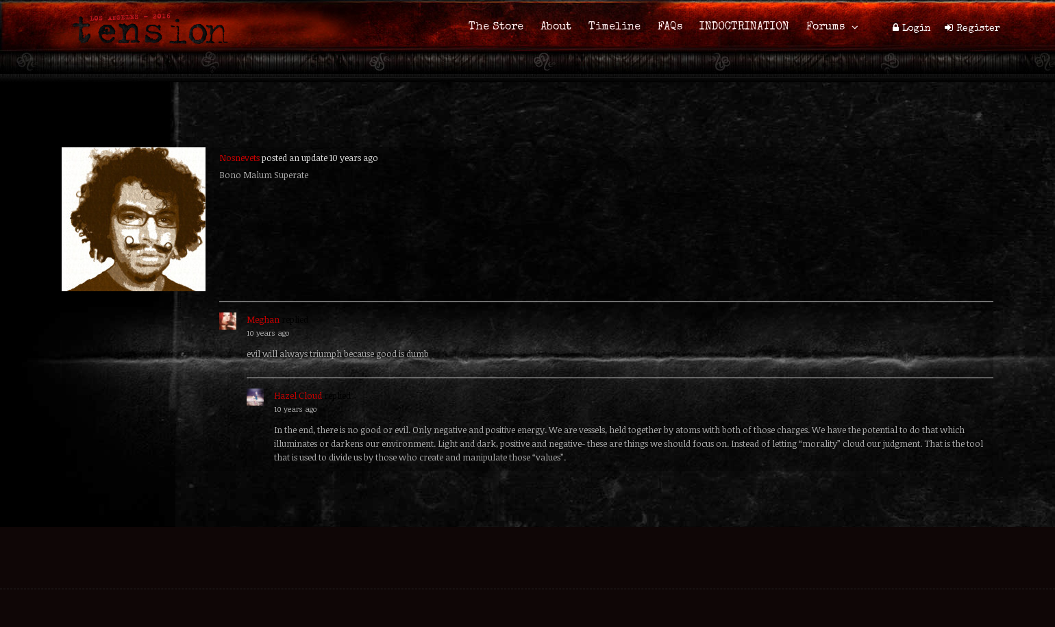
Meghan (263, 319)
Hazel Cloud (298, 395)
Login (916, 29)
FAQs (670, 27)
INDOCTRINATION (744, 27)
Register (978, 29)
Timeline (614, 27)
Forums (825, 27)
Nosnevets (239, 157)
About (556, 27)
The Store (496, 27)
